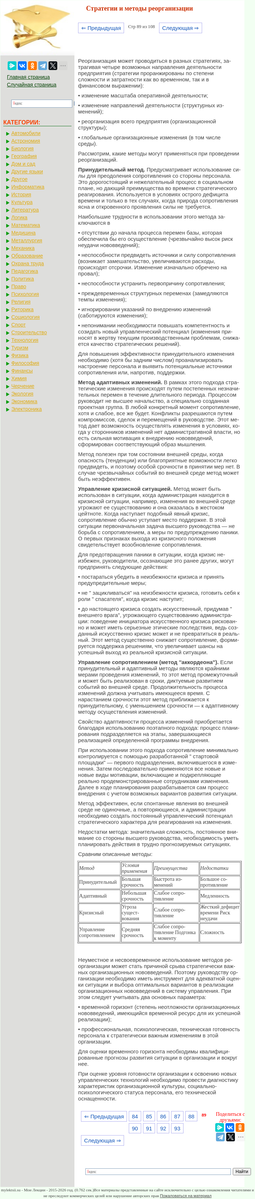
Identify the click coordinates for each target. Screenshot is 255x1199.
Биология (22, 148)
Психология (25, 294)
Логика (19, 217)
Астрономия (25, 141)
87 (177, 1116)
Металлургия (26, 240)
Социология (25, 317)
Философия (25, 363)
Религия (21, 302)
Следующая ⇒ (180, 28)
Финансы (22, 371)
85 (149, 1116)
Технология (24, 340)
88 (191, 1116)
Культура (21, 202)
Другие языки (27, 171)
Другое (19, 179)
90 (135, 1128)
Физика (19, 355)
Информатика (27, 187)
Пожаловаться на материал (185, 1196)
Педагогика (24, 271)
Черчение (22, 386)
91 (149, 1128)
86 (163, 1116)
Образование (27, 256)
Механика (23, 248)
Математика (25, 225)
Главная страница (28, 77)
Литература (25, 210)
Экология (22, 394)
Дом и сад (23, 164)
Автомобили (25, 133)
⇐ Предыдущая (101, 28)
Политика (22, 279)
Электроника (26, 409)
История (21, 194)
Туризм (19, 348)
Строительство (29, 332)
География (24, 156)
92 (163, 1128)
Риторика (22, 309)
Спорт (18, 325)
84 (135, 1116)
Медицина (23, 233)
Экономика (24, 401)
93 (177, 1128)
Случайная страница (32, 85)
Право (18, 286)
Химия (19, 378)
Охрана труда (27, 263)
